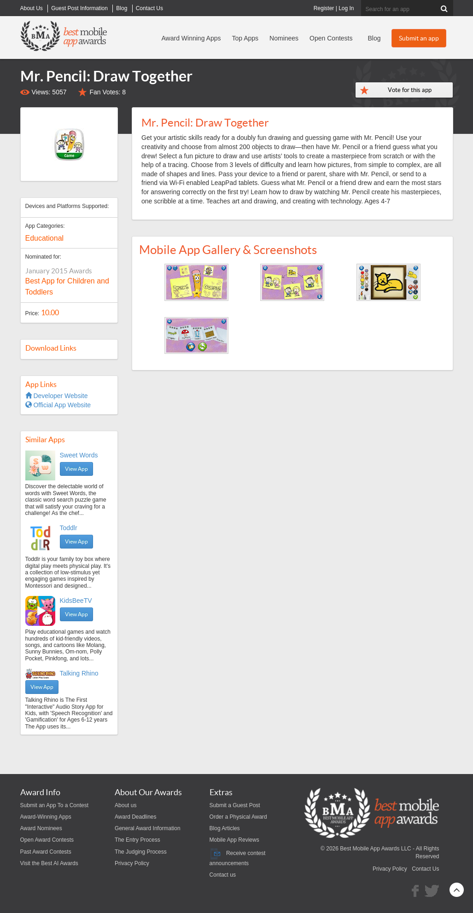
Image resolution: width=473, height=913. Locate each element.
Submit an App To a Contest (54, 805)
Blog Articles (225, 828)
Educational (44, 238)
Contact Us (425, 869)
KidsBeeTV (76, 600)
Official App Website (58, 405)
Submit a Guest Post (235, 805)
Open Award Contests (47, 840)
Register (324, 8)
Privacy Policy (132, 863)
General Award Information (148, 828)
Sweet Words (79, 455)
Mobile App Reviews (234, 840)
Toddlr (68, 528)
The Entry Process (137, 840)
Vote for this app (410, 90)
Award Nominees (41, 828)
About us (125, 805)
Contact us (223, 875)
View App (76, 469)
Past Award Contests (45, 852)
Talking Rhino (79, 673)
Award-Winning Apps (45, 817)
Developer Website (56, 395)
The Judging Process (141, 852)
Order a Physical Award (238, 817)
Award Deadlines (136, 817)
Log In (346, 8)
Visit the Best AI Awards (49, 863)
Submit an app (419, 38)
